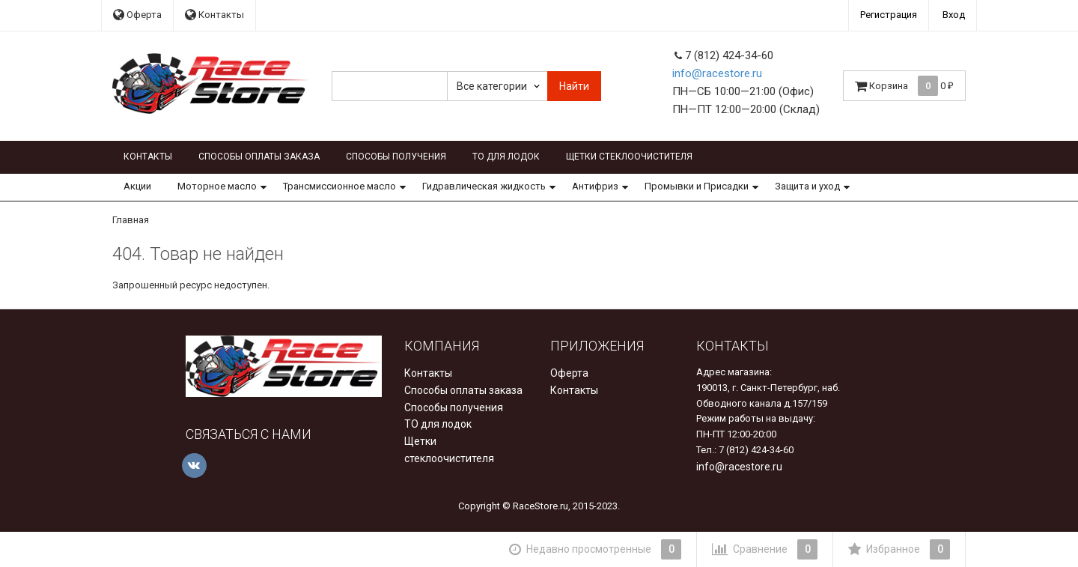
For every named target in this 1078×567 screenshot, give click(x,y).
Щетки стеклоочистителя (629, 156)
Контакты (214, 14)
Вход (954, 14)
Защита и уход (807, 186)
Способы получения (396, 156)
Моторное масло (217, 186)
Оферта (137, 14)
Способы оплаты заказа (259, 156)
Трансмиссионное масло (339, 186)
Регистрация (888, 14)
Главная (130, 219)
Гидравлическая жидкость (484, 186)
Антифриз (595, 186)
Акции (137, 186)
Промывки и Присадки (697, 186)
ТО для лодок (506, 156)
